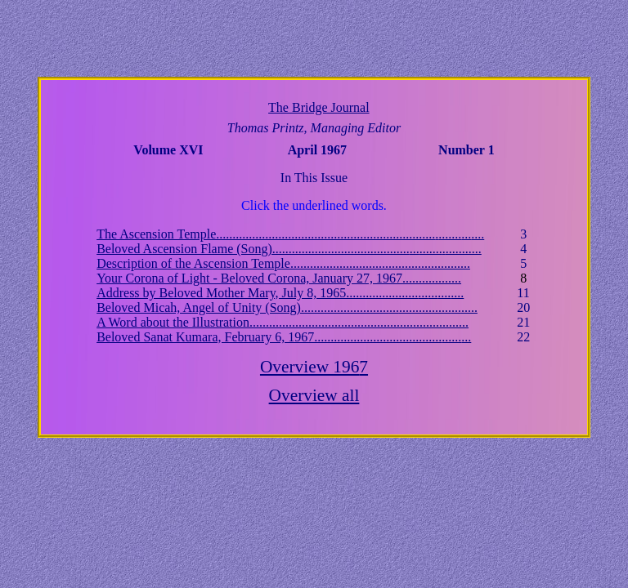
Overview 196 (314, 366)
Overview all (314, 395)
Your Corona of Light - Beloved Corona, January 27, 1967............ (278, 278)
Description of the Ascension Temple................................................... (283, 263)
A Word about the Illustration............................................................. (282, 322)
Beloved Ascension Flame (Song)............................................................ (289, 249)
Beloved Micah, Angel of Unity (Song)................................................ (287, 307)
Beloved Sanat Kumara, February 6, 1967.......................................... (283, 337)
